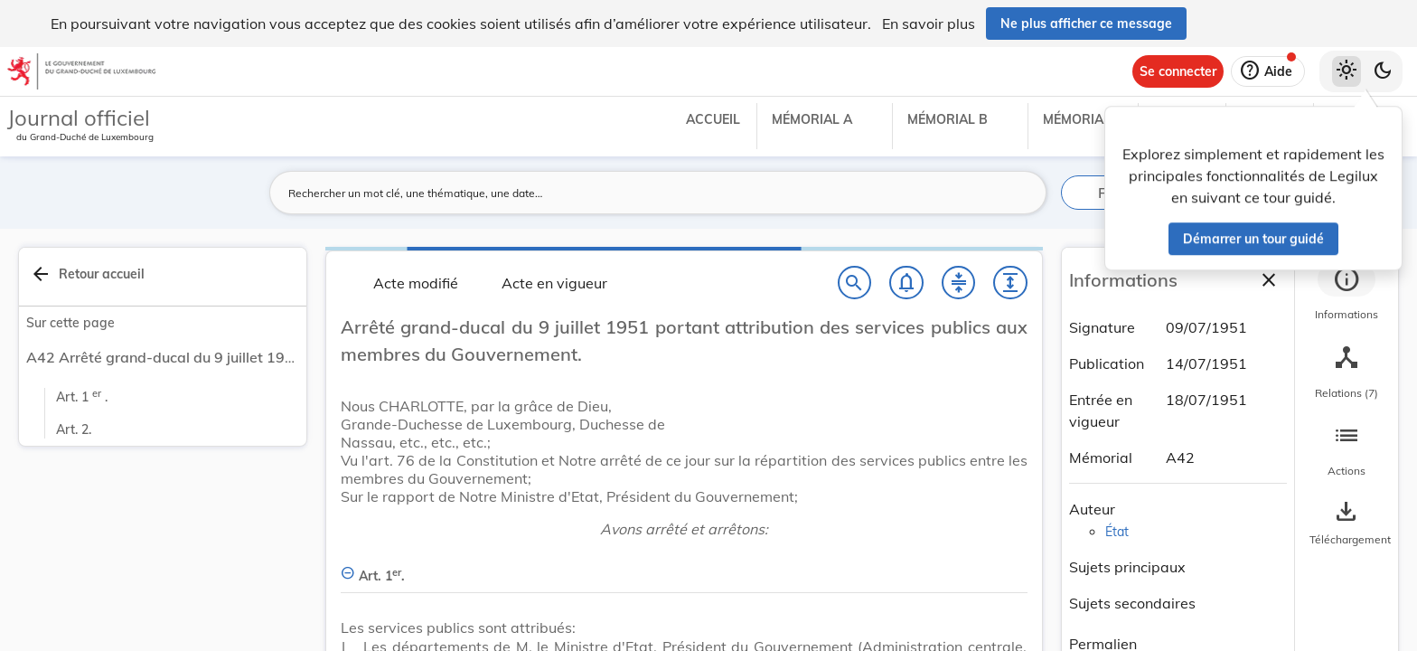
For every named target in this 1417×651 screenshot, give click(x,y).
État (1117, 532)
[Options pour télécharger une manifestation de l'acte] (1346, 523)
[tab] (1346, 294)
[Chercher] (855, 283)
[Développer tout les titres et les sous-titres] (1010, 283)
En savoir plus (928, 23)
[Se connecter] (1178, 71)
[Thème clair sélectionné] (1346, 71)
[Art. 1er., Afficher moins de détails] (684, 565)
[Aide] (1268, 71)
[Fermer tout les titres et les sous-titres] (959, 283)
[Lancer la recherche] (1022, 192)
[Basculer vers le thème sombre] (1382, 71)
